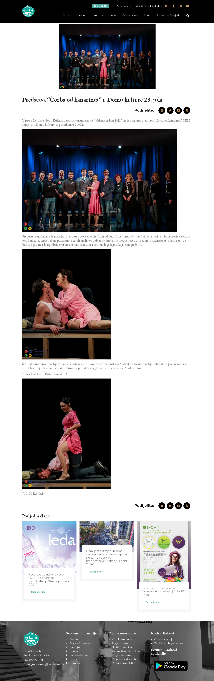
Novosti (82, 15)
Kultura (98, 15)
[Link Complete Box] (49, 561)
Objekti (140, 6)
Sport (147, 15)
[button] (187, 15)
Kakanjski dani (155, 6)
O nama (67, 15)
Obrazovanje (130, 15)
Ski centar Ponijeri (168, 15)
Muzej (112, 15)
